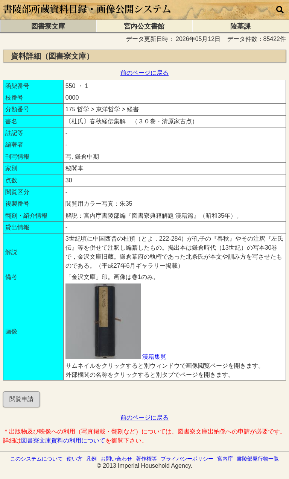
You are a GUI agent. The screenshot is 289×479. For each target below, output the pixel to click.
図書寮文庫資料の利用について (63, 440)
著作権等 (146, 459)
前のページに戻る (144, 73)
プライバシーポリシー (187, 459)
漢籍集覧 (154, 356)
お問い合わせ (116, 459)
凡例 (91, 459)
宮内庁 (225, 459)
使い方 (74, 459)
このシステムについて (36, 459)
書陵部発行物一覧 (258, 459)
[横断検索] (280, 10)
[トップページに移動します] (87, 16)
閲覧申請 (21, 399)
